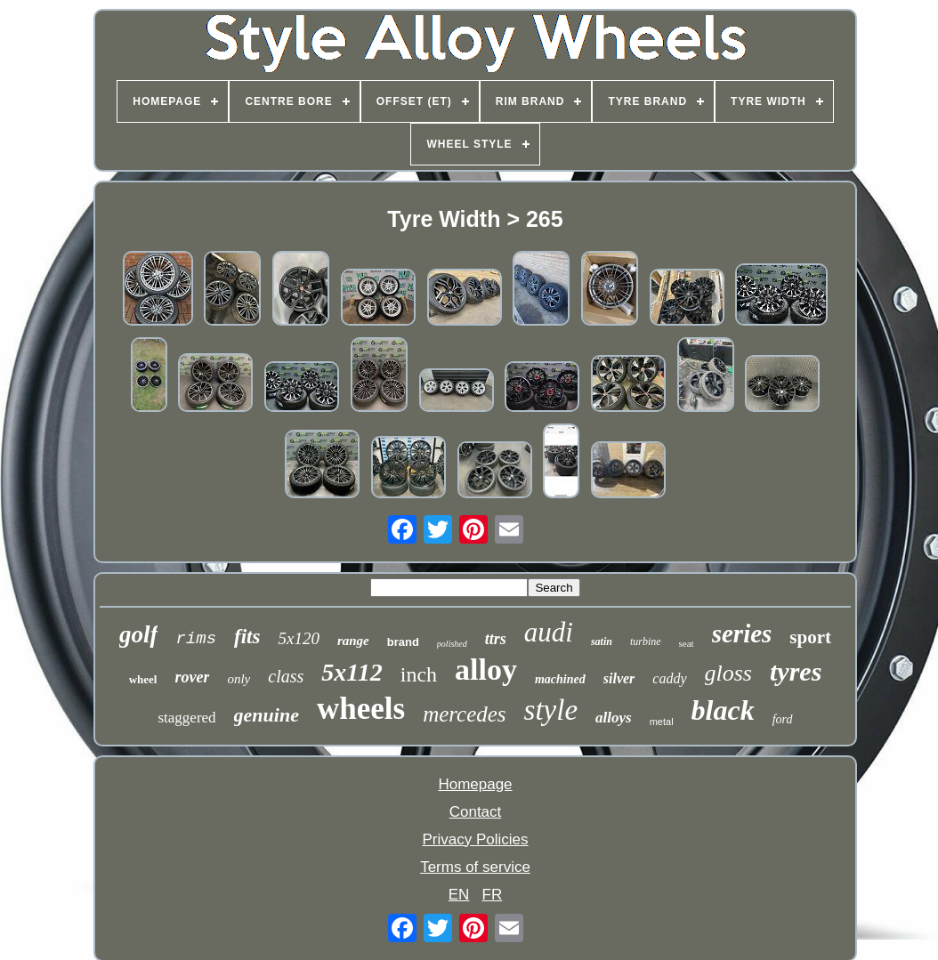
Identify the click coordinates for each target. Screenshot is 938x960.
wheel (143, 679)
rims (195, 639)
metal (662, 721)
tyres (795, 671)
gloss (728, 673)
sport (810, 637)
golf (138, 634)
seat (686, 643)
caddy (669, 678)
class (285, 676)
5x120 (298, 638)
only (238, 679)
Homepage (475, 784)
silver (619, 678)
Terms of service (475, 867)
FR (492, 894)
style (551, 710)
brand (403, 642)
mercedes (464, 714)
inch (418, 674)
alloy (486, 669)
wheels (361, 708)
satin (601, 641)
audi (548, 632)
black (723, 710)
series (742, 633)
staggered (186, 717)
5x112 (351, 672)
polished (452, 644)
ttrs (495, 639)
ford (782, 719)
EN (459, 894)
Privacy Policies (475, 839)
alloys (613, 717)
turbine (645, 641)
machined (560, 679)
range (353, 640)
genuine (266, 715)
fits (247, 636)
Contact (475, 811)
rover (191, 677)
